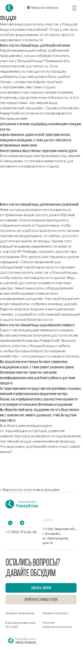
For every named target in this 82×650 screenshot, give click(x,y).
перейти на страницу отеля (41, 599)
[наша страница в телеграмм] (22, 522)
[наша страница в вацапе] (10, 522)
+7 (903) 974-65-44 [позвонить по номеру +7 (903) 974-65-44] (20, 532)
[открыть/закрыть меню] (74, 8)
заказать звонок (41, 588)
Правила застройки (55, 613)
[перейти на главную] (9, 8)
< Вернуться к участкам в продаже (29, 490)
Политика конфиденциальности (57, 624)
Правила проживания (19, 613)
